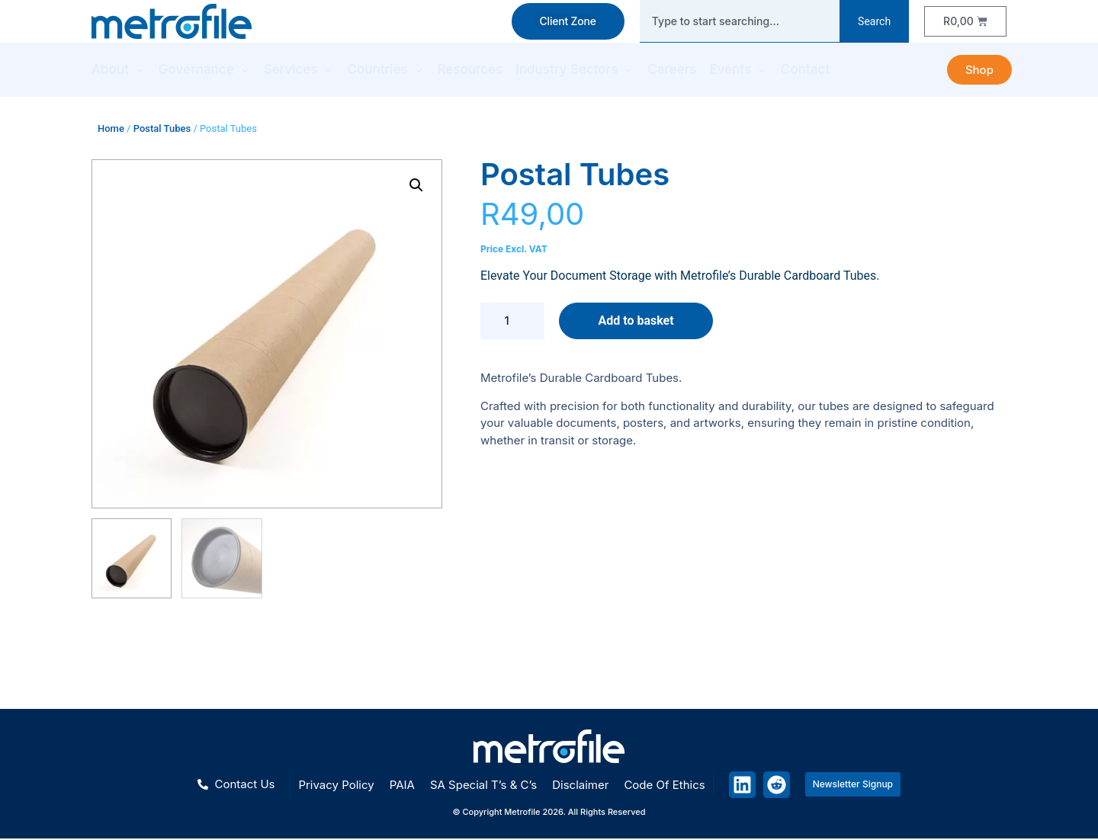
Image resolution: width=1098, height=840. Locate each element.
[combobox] (740, 21)
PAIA (402, 784)
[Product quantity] (512, 321)
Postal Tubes (162, 128)
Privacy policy (336, 784)
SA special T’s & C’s (483, 784)
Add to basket (635, 320)
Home (111, 128)
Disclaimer (580, 784)
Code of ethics (664, 784)
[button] (416, 185)
